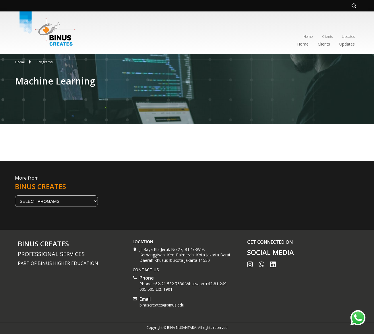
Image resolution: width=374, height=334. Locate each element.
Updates (348, 36)
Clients (327, 36)
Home (308, 36)
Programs (44, 62)
